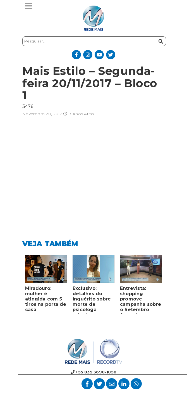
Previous (18, 285)
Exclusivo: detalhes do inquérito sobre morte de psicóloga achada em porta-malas (92, 300)
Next (169, 285)
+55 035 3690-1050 (93, 372)
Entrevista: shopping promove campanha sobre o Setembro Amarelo (140, 300)
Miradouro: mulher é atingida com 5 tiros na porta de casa (45, 299)
